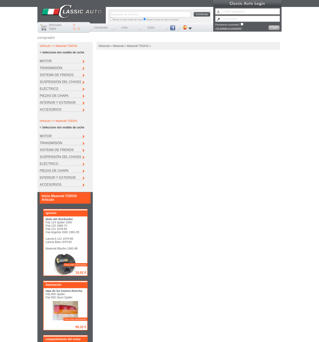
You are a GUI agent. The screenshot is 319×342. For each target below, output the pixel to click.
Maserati (186, 319)
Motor (46, 61)
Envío (232, 325)
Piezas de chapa (54, 95)
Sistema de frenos (57, 75)
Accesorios (50, 109)
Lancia (158, 319)
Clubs (151, 27)
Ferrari (238, 316)
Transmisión (51, 68)
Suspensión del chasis (60, 82)
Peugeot (212, 319)
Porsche (238, 319)
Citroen (185, 316)
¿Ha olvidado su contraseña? (228, 28)
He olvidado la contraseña (189, 325)
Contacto (206, 325)
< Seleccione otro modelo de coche (62, 52)
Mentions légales (220, 325)
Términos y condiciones (246, 325)
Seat (157, 321)
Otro (184, 321)
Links (124, 27)
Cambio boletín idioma (165, 325)
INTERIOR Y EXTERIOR (58, 102)
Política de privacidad (269, 325)
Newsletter (101, 27)
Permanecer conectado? (229, 24)
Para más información (75, 190)
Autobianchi (160, 316)
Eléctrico (49, 88)
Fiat (210, 316)
